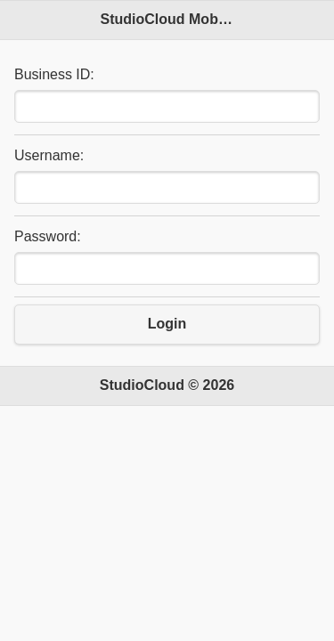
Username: (49, 155)
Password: (47, 236)
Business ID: (54, 74)
